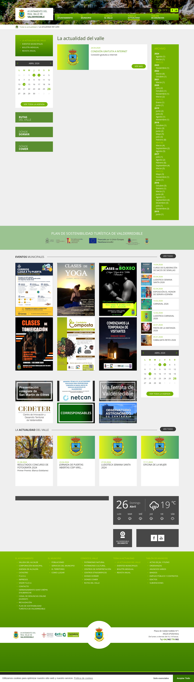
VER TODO (168, 256)
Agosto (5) (160, 151)
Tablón (157, 17)
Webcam (151, 10)
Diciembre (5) (162, 202)
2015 (156, 211)
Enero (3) (160, 128)
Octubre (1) (161, 76)
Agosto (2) (160, 159)
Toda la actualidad (28, 27)
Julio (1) (159, 157)
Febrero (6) (161, 162)
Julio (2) (159, 88)
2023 (156, 65)
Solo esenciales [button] (161, 678)
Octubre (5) (161, 185)
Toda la (134, 17)
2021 (156, 79)
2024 (156, 53)
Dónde (24, 133)
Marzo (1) (160, 59)
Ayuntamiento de (34, 14)
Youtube (176, 10)
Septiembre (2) (163, 148)
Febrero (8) (161, 139)
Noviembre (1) (162, 68)
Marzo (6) (160, 73)
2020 (156, 85)
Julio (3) (159, 113)
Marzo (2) (160, 96)
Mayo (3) (160, 174)
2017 (156, 154)
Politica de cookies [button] (83, 678)
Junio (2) (159, 111)
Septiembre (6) (163, 200)
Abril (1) (159, 62)
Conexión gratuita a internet (109, 51)
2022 (156, 70)
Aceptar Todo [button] (183, 678)
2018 (156, 122)
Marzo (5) (160, 168)
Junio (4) (159, 194)
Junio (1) (159, 105)
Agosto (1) (160, 56)
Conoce (108, 17)
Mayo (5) (160, 134)
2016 (156, 182)
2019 (156, 108)
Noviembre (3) (162, 208)
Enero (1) (160, 102)
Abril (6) (159, 142)
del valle (25, 118)
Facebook (172, 10)
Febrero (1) (161, 188)
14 (24, 84)
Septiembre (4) (163, 165)
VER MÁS (139, 66)
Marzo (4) (160, 145)
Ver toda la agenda (34, 104)
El (65, 17)
